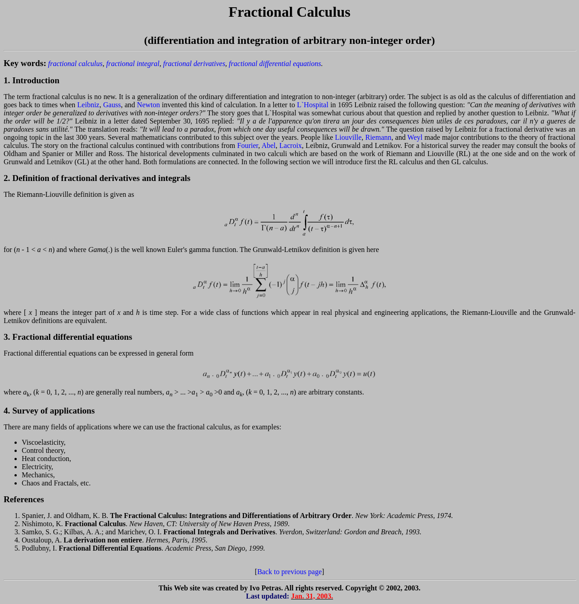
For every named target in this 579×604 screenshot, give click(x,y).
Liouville (348, 137)
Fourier (247, 145)
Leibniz (88, 105)
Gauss (112, 105)
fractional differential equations (275, 63)
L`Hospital (312, 105)
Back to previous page (289, 571)
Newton (148, 105)
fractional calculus (75, 63)
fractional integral (133, 63)
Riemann (378, 137)
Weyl (415, 137)
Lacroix (291, 145)
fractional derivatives (194, 63)
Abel (268, 145)
